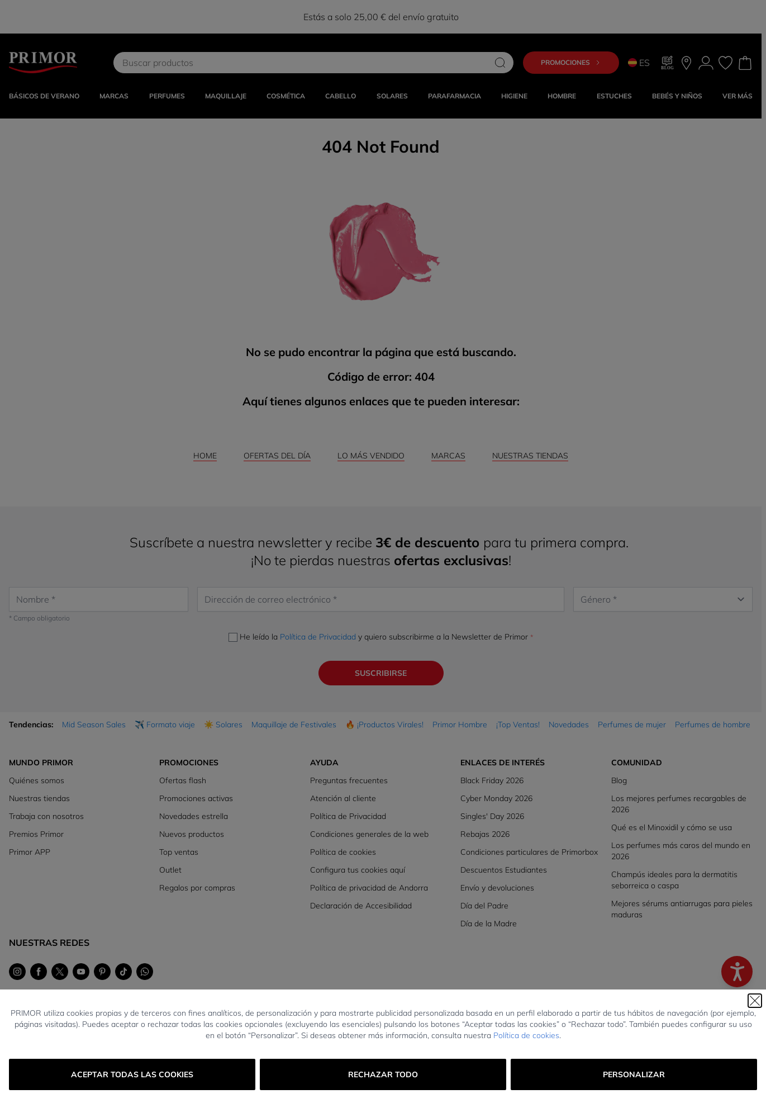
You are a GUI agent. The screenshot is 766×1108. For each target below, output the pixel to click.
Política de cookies (526, 1035)
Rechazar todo (383, 1074)
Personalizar (634, 1074)
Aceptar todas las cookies (132, 1074)
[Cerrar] (755, 1000)
